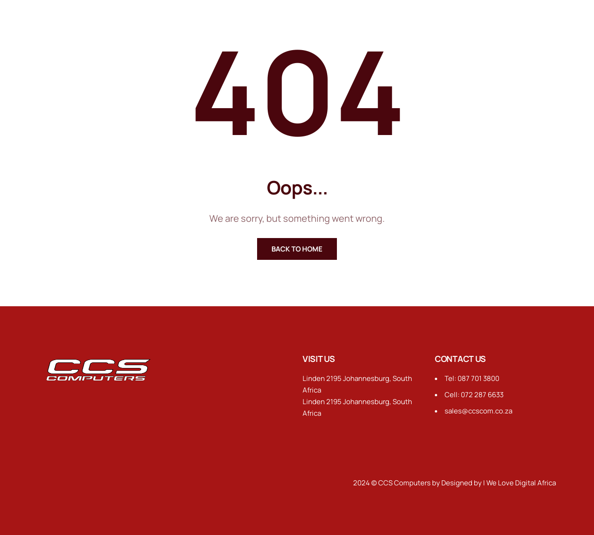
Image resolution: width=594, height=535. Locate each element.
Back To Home (297, 249)
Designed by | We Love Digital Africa (498, 483)
